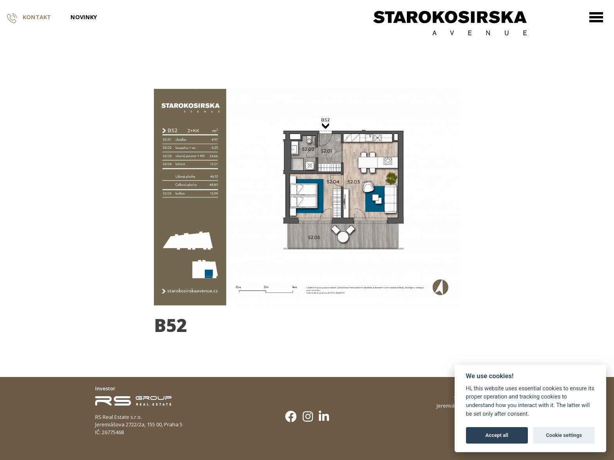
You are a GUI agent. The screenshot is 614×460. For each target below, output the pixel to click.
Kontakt (29, 17)
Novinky (83, 17)
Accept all (497, 435)
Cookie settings (564, 435)
